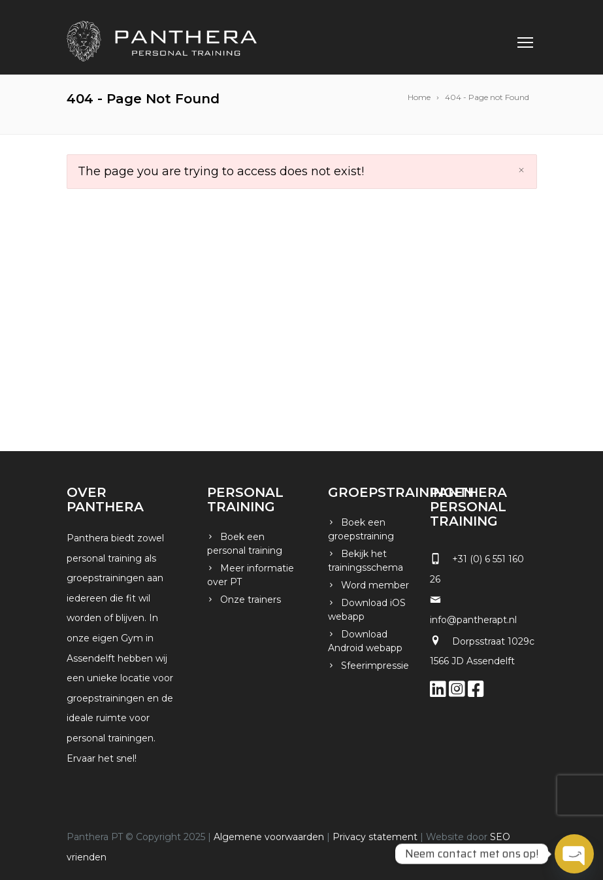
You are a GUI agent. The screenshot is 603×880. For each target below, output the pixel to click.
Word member (375, 585)
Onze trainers (250, 599)
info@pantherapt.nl (473, 620)
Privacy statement (375, 837)
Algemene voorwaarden (269, 837)
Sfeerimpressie (375, 665)
